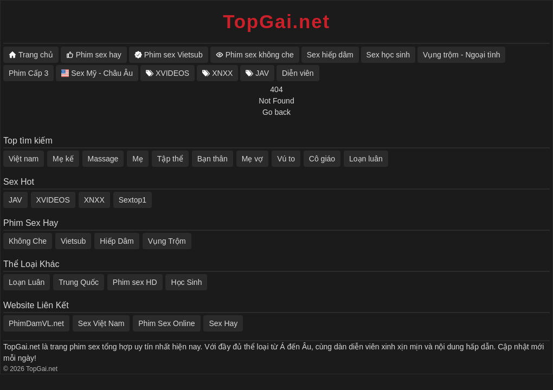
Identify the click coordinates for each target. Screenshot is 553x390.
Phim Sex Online (166, 323)
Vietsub (73, 241)
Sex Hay (223, 323)
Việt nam (23, 158)
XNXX (94, 200)
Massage (103, 158)
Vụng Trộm (167, 241)
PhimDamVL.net (36, 323)
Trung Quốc (79, 282)
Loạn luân (366, 158)
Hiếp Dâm (116, 241)
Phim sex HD (135, 282)
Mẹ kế (63, 158)
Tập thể (170, 158)
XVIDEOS (53, 200)
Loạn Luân (26, 282)
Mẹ (137, 158)
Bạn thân (212, 158)
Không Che (28, 241)
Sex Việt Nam (101, 323)
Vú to (286, 158)
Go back (276, 112)
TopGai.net (276, 21)
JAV (15, 200)
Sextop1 (132, 200)
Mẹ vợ (252, 158)
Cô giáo (322, 158)
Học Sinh (186, 282)
